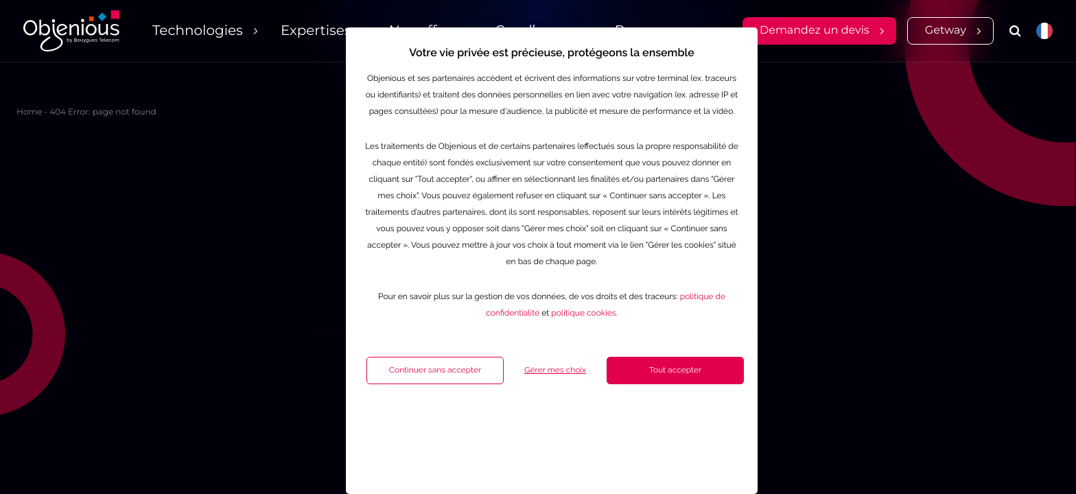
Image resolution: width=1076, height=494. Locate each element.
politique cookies (549, 365)
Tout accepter (641, 422)
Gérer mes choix (521, 422)
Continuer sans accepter (401, 422)
